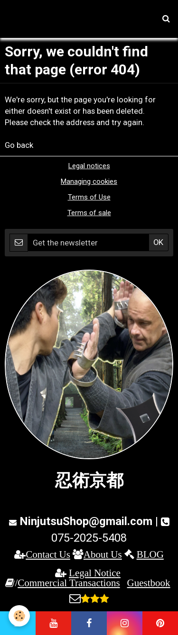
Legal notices (89, 166)
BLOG (150, 554)
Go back (19, 145)
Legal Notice (95, 573)
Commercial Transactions (69, 583)
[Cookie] (19, 615)
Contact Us (48, 554)
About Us (103, 554)
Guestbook (148, 583)
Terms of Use (89, 197)
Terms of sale (89, 213)
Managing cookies (89, 181)
